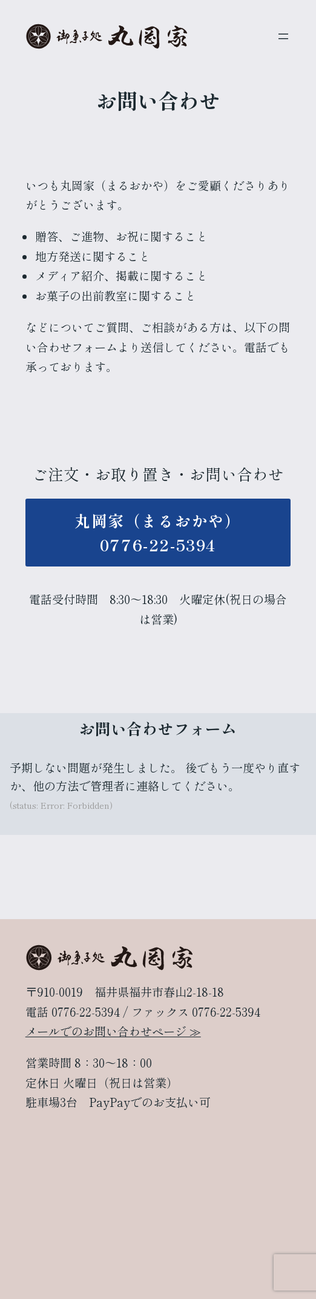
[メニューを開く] (283, 36)
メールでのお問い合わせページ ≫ (113, 1031)
